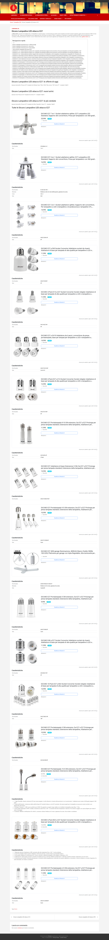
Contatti (97, 1)
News (93, 1)
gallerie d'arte (85, 36)
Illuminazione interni (26, 15)
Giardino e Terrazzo (45, 18)
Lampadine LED (15, 28)
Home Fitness (57, 18)
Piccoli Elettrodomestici (18, 18)
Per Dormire (68, 18)
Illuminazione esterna (41, 15)
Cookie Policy (63, 937)
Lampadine (14, 15)
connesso (19, 928)
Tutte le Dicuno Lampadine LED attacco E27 (22, 49)
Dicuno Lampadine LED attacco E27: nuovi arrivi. (23, 46)
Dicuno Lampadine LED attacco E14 (21, 917)
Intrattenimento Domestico (77, 15)
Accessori (54, 15)
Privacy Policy (56, 937)
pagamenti (83, 1)
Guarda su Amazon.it (59, 124)
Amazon (50, 936)
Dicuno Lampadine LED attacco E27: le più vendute (24, 47)
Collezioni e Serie (33, 18)
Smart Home (63, 15)
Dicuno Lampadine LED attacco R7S (87, 917)
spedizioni (88, 1)
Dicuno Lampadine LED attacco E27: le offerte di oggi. (24, 44)
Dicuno (15, 909)
